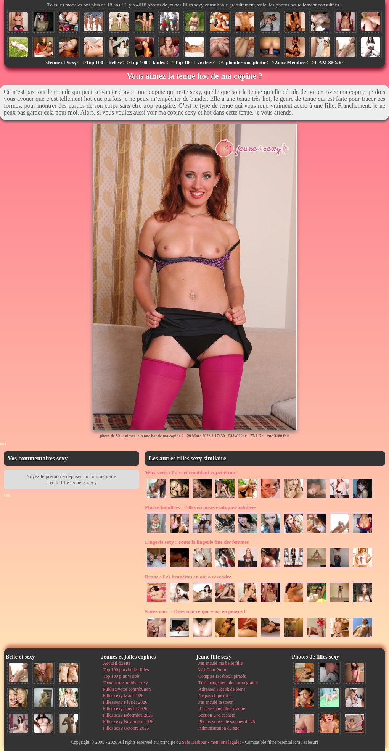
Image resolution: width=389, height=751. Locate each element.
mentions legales (226, 742)
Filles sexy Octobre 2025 (126, 728)
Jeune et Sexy (62, 62)
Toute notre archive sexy (125, 682)
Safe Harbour (194, 742)
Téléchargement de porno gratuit (228, 682)
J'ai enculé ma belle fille (220, 663)
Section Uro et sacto (216, 715)
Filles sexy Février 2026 (125, 702)
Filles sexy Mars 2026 (123, 695)
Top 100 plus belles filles (126, 669)
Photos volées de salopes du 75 (226, 721)
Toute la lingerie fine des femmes (197, 542)
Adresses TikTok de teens (221, 689)
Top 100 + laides (147, 62)
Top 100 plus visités (121, 676)
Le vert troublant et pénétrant (191, 472)
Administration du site (218, 728)
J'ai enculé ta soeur (215, 702)
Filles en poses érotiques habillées (200, 507)
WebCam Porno (212, 669)
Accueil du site (116, 663)
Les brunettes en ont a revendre (188, 577)
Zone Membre (290, 62)
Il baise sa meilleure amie (221, 708)
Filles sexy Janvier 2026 (125, 708)
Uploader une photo (243, 62)
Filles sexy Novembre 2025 (128, 721)
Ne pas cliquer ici (214, 695)
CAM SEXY (328, 62)
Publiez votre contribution (127, 689)
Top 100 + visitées (194, 62)
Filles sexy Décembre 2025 (128, 715)
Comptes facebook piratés (222, 676)
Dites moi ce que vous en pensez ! (195, 611)
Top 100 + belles (103, 62)
